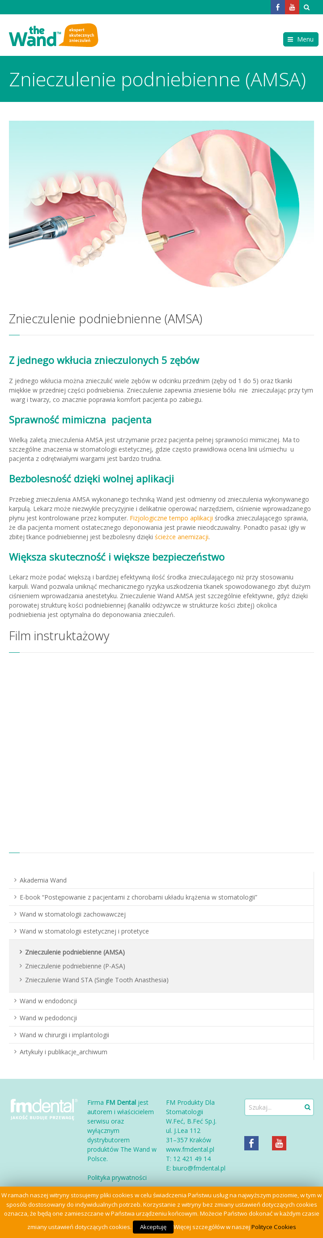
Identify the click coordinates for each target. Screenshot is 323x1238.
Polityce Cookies (273, 1227)
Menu (305, 39)
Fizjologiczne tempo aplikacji (171, 518)
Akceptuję (153, 1227)
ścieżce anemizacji (181, 536)
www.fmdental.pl (190, 1149)
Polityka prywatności (117, 1177)
